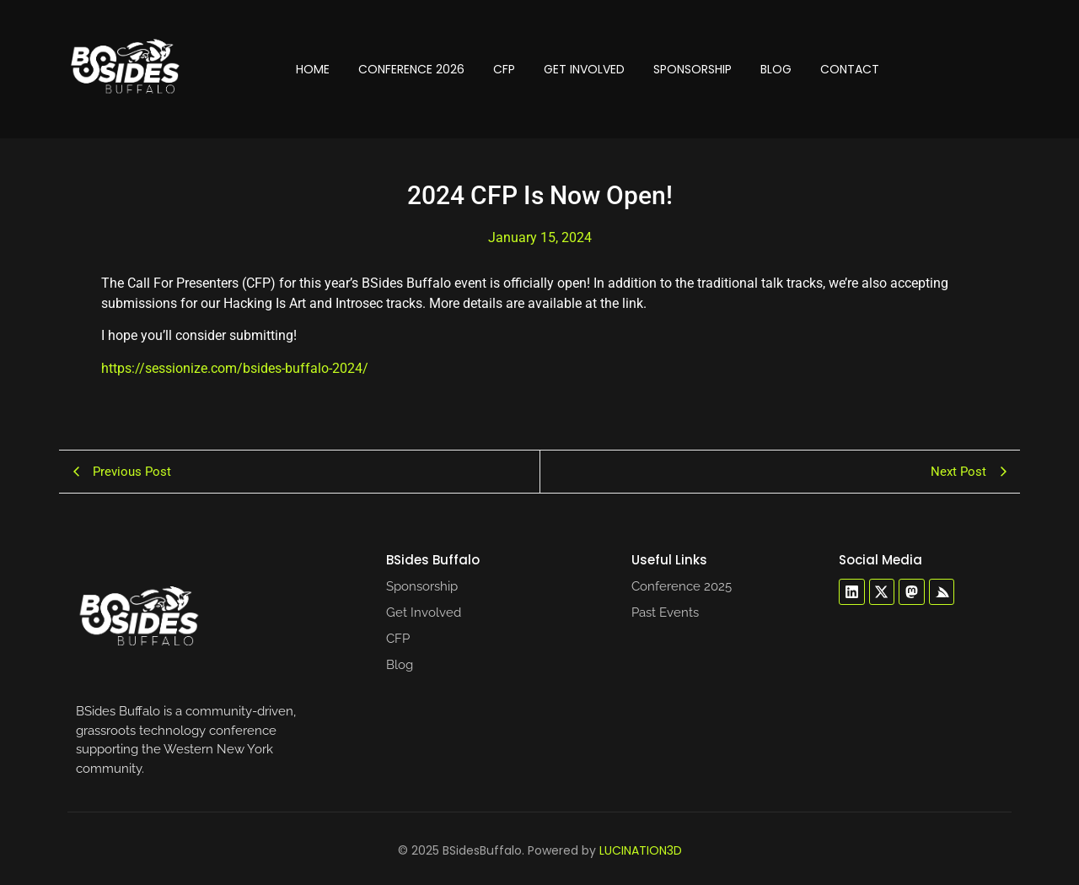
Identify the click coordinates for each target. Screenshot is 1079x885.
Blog (776, 69)
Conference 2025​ (681, 586)
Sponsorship (692, 69)
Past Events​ (665, 612)
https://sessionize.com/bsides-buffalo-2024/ (234, 368)
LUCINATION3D (640, 850)
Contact (849, 69)
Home (313, 69)
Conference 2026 (411, 69)
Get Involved (584, 69)
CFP (504, 69)
